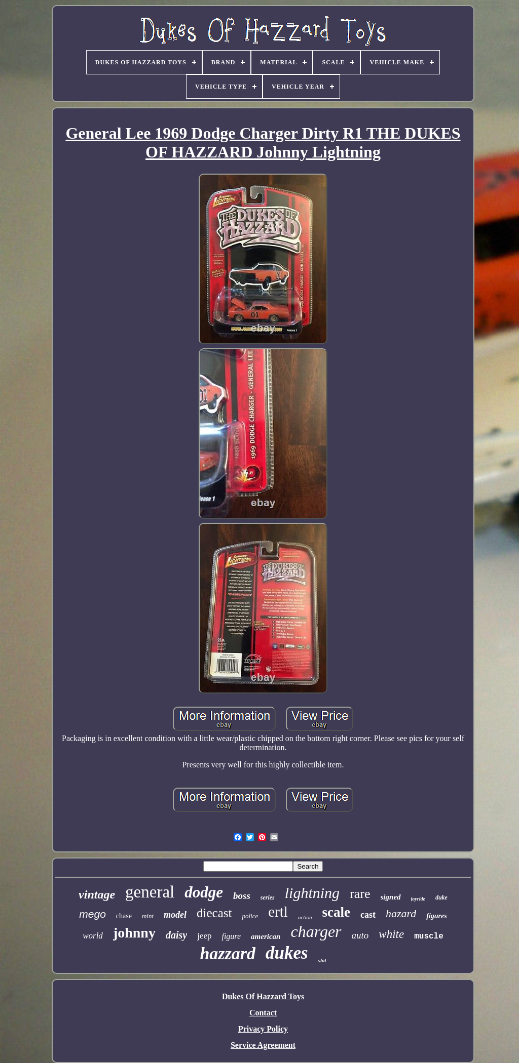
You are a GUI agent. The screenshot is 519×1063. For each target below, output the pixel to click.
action (305, 917)
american (265, 936)
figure (231, 936)
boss (241, 895)
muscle (428, 936)
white (391, 934)
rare (360, 893)
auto (360, 935)
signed (391, 897)
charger (315, 931)
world (93, 936)
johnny (134, 933)
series (268, 897)
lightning (312, 892)
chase (124, 916)
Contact (263, 1012)
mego (92, 914)
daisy (176, 935)
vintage (97, 894)
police (250, 916)
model (175, 915)
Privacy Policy (263, 1029)
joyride (418, 899)
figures (436, 916)
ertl (278, 912)
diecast (214, 913)
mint (148, 916)
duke (441, 897)
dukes (287, 953)
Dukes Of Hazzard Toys (263, 996)
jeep (204, 936)
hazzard (227, 953)
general (149, 892)
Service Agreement (263, 1045)
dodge (203, 892)
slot (322, 960)
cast (368, 915)
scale (336, 912)
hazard (401, 913)
